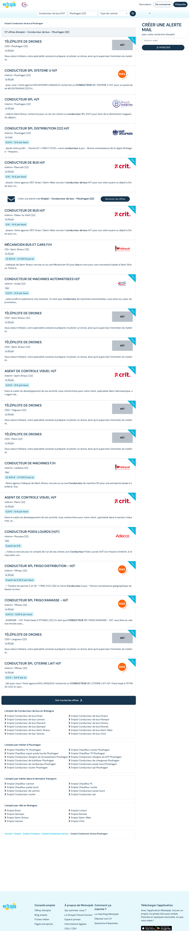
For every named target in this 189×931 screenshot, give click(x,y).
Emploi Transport (31, 833)
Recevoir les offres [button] (115, 198)
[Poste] (52, 13)
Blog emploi (41, 914)
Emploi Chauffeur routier (84, 787)
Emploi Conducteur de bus (55, 833)
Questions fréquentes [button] (106, 923)
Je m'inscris (163, 47)
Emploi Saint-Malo (81, 817)
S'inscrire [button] (180, 4)
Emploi (17, 833)
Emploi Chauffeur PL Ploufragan (24, 749)
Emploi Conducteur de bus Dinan (25, 715)
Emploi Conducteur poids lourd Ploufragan (94, 764)
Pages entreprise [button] (44, 924)
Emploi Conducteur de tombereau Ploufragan (31, 764)
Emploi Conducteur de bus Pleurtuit (26, 723)
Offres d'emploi (43, 910)
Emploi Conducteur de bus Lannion (26, 719)
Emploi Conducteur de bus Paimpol (90, 719)
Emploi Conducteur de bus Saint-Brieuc (28, 730)
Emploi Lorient (79, 810)
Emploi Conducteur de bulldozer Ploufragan (30, 760)
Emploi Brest (14, 810)
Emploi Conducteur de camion (23, 790)
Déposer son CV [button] (103, 918)
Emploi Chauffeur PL (82, 783)
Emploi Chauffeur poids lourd (22, 787)
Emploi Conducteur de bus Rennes (89, 726)
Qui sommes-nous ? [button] (75, 910)
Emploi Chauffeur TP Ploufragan (88, 753)
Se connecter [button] (163, 4)
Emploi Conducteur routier (21, 794)
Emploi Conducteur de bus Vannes (25, 733)
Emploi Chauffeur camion (20, 783)
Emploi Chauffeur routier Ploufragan (90, 749)
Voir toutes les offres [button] (68, 700)
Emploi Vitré (77, 821)
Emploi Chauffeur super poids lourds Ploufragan (32, 753)
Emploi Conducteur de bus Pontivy (89, 723)
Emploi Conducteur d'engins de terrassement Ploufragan (37, 756)
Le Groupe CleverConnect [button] (78, 914)
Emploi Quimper (15, 814)
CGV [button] (74, 928)
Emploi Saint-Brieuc (18, 817)
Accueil (8, 833)
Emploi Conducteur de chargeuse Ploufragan (95, 760)
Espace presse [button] (72, 919)
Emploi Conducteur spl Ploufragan (89, 767)
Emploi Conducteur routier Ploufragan (27, 767)
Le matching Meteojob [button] (106, 914)
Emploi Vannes (15, 821)
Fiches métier (42, 919)
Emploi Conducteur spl (83, 794)
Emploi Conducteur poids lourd (88, 790)
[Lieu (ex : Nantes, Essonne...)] (83, 13)
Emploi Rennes (79, 814)
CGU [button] (67, 928)
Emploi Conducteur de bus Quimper (26, 726)
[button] (10, 906)
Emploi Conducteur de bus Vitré (88, 733)
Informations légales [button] (75, 924)
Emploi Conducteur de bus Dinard (89, 715)
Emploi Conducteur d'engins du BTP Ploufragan (96, 756)
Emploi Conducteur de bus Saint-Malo (91, 730)
